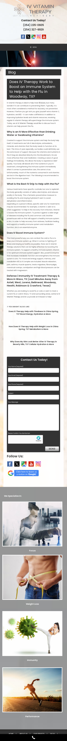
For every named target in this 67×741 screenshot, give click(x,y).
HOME (11, 734)
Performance (32, 716)
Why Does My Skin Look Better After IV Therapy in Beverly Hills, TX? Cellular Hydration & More (33, 342)
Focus (32, 550)
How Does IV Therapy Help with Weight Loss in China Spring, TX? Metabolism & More (33, 327)
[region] (33, 59)
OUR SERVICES (39, 734)
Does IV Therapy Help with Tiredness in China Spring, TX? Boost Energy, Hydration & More (33, 312)
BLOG (52, 734)
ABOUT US (23, 734)
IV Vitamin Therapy (25, 123)
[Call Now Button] (33, 737)
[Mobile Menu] (33, 47)
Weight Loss (32, 603)
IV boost (41, 297)
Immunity (32, 660)
